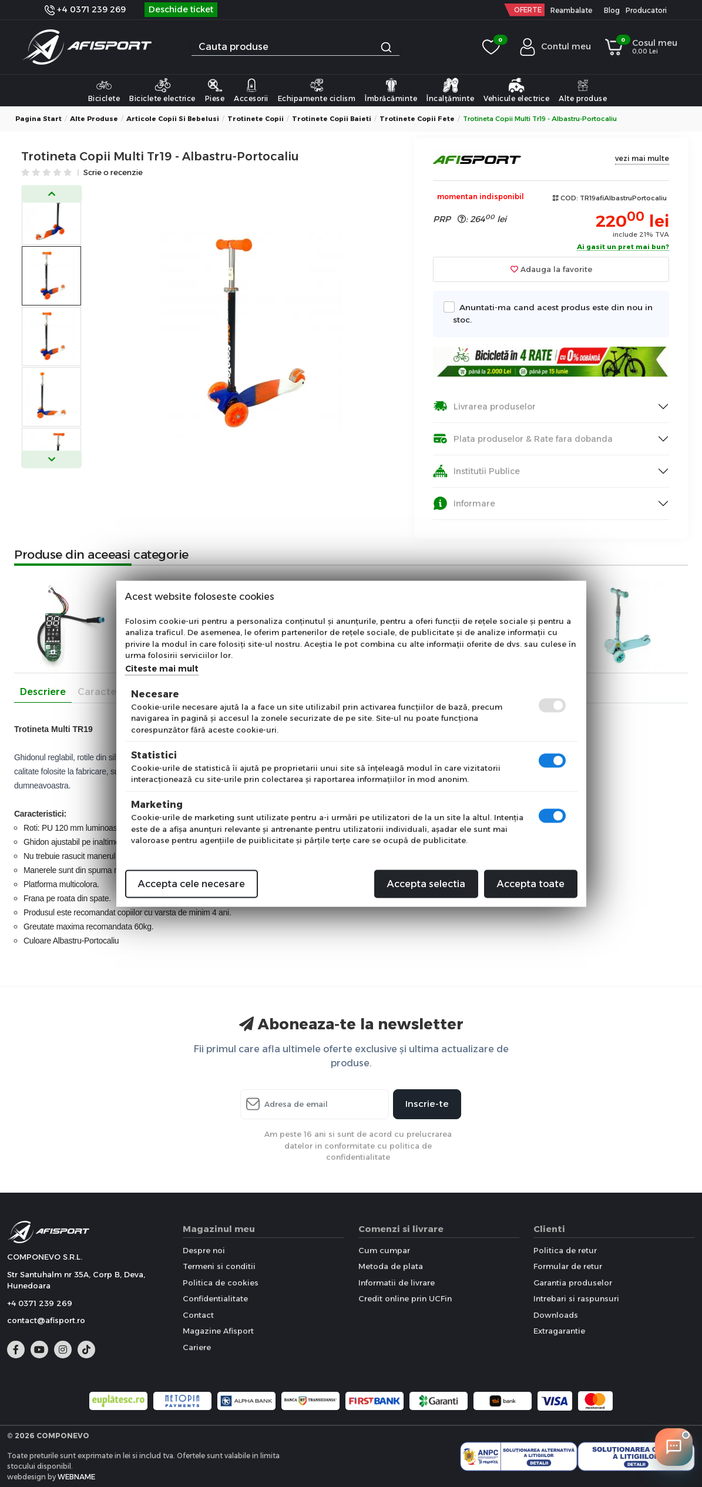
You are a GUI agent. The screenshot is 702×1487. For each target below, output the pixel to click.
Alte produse (583, 90)
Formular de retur (567, 1266)
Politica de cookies (220, 1282)
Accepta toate (531, 883)
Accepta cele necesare (191, 883)
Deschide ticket (181, 9)
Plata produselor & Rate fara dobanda (523, 438)
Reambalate (571, 10)
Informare (464, 503)
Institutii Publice (476, 471)
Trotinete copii (255, 119)
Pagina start (38, 119)
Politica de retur (565, 1250)
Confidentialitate (215, 1298)
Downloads (555, 1315)
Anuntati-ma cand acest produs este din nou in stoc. (553, 312)
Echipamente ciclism (317, 90)
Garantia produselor (572, 1282)
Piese (215, 90)
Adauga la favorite (551, 269)
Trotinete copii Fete (417, 119)
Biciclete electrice (162, 90)
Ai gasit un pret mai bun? (623, 247)
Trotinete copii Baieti (331, 119)
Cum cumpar (384, 1250)
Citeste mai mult (162, 668)
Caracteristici (110, 691)
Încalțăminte (450, 90)
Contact (198, 1315)
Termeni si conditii (219, 1266)
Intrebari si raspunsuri (576, 1298)
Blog (612, 10)
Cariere (197, 1347)
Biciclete (104, 90)
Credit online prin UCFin (405, 1298)
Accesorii (251, 90)
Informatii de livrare (396, 1282)
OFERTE (528, 9)
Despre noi (204, 1250)
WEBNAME (76, 1476)
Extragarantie (559, 1330)
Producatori (646, 10)
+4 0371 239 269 (85, 9)
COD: (569, 198)
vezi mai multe (642, 158)
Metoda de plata (390, 1266)
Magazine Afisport (218, 1330)
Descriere (43, 691)
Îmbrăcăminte (391, 90)
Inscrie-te (427, 1103)
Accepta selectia (426, 883)
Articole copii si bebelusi (172, 119)
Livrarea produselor (484, 406)
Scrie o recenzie (113, 173)
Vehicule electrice (516, 90)
